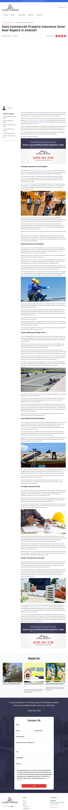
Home (24, 769)
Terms (23, 748)
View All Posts (6, 24)
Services (12, 15)
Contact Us (40, 15)
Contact (25, 778)
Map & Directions (54, 775)
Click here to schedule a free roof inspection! (34, 1)
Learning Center (26, 776)
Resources (30, 15)
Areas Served (26, 775)
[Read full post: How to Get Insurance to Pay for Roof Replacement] (12, 650)
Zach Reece (9, 76)
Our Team (5, 15)
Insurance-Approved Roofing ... (53, 653)
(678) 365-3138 (61, 7)
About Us (25, 771)
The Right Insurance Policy (9, 101)
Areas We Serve (21, 15)
